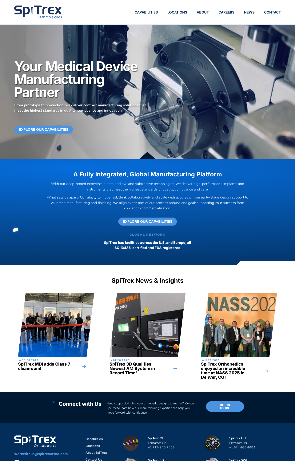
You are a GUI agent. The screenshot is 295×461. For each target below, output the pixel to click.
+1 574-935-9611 (242, 447)
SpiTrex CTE (238, 438)
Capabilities (146, 12)
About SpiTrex (96, 452)
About (203, 12)
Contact (272, 12)
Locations (177, 12)
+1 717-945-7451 (161, 447)
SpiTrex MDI (156, 438)
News (249, 12)
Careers (226, 12)
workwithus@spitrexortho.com (41, 454)
